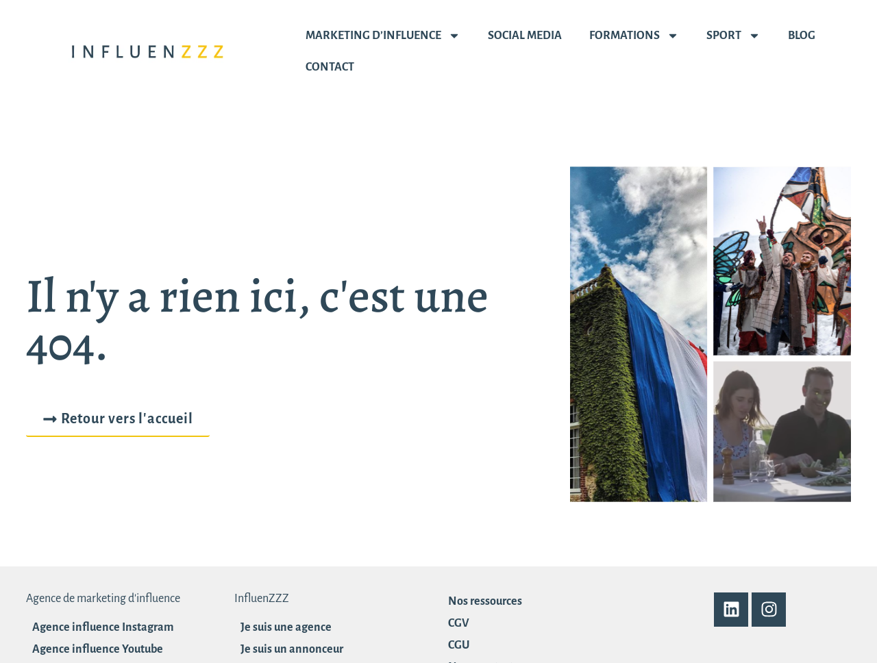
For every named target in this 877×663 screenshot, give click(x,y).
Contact (330, 67)
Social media (525, 35)
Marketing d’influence (383, 36)
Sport (733, 36)
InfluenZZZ (261, 598)
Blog (801, 35)
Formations (634, 36)
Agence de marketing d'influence (103, 598)
